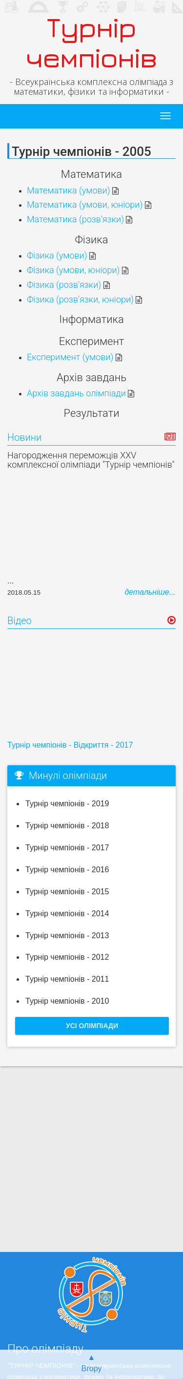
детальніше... (150, 592)
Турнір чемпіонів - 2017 (67, 847)
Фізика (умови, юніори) (77, 270)
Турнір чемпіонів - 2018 (67, 825)
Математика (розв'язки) (79, 219)
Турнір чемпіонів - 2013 (67, 935)
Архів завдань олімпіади (80, 393)
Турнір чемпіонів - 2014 (67, 913)
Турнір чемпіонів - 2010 (67, 1001)
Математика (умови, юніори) (89, 204)
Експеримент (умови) (74, 357)
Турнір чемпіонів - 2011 (67, 979)
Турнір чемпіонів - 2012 (67, 957)
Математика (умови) (73, 190)
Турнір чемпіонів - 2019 (67, 803)
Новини (24, 437)
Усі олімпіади (92, 1026)
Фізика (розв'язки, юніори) (84, 299)
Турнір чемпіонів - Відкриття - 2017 (70, 745)
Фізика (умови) (61, 255)
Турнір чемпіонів (91, 42)
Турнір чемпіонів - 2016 (67, 869)
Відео (19, 620)
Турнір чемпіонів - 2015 (67, 891)
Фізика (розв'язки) (68, 285)
